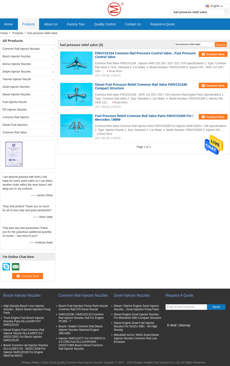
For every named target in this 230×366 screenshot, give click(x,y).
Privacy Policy (30, 362)
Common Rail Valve (15, 132)
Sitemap (184, 325)
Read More (115, 71)
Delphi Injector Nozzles (17, 71)
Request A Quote (162, 24)
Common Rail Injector (16, 117)
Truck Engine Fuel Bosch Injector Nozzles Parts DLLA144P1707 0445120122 (23, 321)
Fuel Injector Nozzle (15, 102)
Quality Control (105, 24)
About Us (51, 24)
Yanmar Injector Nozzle (17, 79)
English (217, 6)
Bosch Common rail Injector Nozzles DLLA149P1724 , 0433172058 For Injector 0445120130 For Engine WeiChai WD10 (25, 350)
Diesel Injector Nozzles (17, 94)
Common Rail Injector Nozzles (21, 48)
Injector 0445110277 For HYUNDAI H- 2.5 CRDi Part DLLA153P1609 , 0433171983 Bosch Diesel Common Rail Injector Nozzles (82, 343)
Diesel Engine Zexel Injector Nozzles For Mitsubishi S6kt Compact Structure (137, 316)
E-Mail (171, 325)
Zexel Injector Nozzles (16, 86)
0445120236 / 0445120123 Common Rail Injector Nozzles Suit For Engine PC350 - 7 (81, 318)
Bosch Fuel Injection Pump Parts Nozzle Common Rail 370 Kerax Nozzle (83, 307)
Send (216, 307)
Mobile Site (174, 331)
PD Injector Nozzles (15, 109)
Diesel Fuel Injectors (15, 124)
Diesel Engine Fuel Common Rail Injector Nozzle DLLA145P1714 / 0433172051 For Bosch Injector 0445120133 (23, 335)
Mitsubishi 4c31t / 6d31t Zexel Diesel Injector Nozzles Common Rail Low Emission (136, 338)
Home (8, 24)
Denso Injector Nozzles (17, 64)
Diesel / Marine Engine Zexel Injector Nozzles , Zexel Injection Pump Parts (136, 307)
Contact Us (133, 24)
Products (28, 24)
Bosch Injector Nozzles (17, 56)
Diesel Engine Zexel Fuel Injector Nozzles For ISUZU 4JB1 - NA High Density (135, 326)
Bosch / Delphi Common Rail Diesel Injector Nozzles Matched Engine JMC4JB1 (80, 330)
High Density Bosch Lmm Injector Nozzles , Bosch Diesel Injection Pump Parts (27, 309)
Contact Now (215, 54)
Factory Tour (76, 24)
